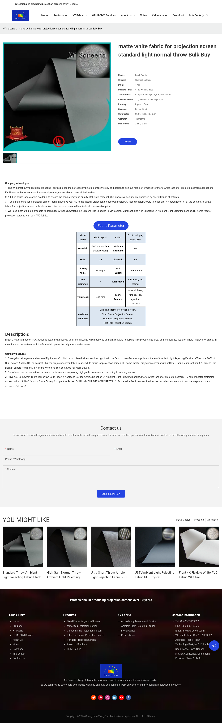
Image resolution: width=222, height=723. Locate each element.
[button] (203, 15)
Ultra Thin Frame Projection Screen (85, 635)
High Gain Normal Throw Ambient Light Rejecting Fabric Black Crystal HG (64, 575)
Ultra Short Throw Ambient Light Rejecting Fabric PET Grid (109, 575)
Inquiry (128, 142)
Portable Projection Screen (81, 639)
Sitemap (151, 716)
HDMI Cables (183, 519)
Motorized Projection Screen (82, 626)
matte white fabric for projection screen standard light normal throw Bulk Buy (60, 28)
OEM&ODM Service (23, 635)
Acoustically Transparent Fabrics (138, 621)
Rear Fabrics (128, 635)
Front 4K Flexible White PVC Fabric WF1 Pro (198, 575)
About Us (18, 639)
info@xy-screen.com (194, 630)
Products (199, 519)
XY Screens (9, 28)
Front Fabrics (128, 630)
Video (16, 644)
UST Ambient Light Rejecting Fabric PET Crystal (154, 575)
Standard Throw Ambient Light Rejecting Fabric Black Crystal (22, 575)
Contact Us (19, 658)
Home (16, 621)
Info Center (19, 653)
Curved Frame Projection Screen (84, 630)
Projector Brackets (77, 644)
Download (18, 649)
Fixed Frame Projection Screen (83, 621)
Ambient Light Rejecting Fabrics (138, 626)
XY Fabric (212, 519)
